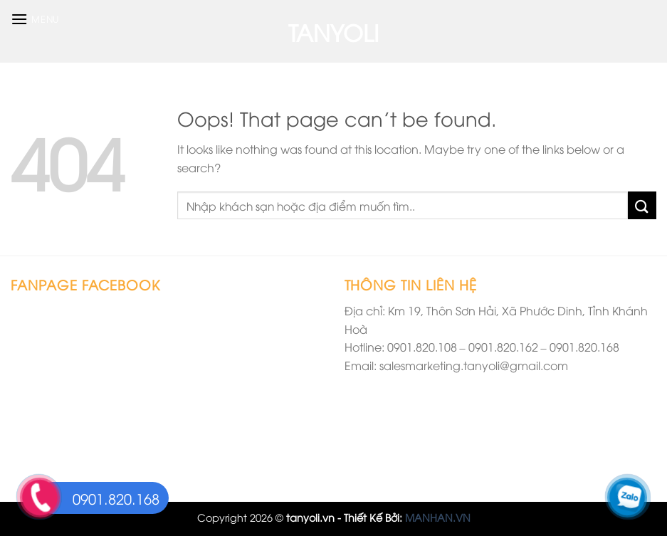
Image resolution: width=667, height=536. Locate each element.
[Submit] (642, 205)
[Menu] (35, 18)
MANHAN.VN (438, 517)
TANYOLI (333, 31)
